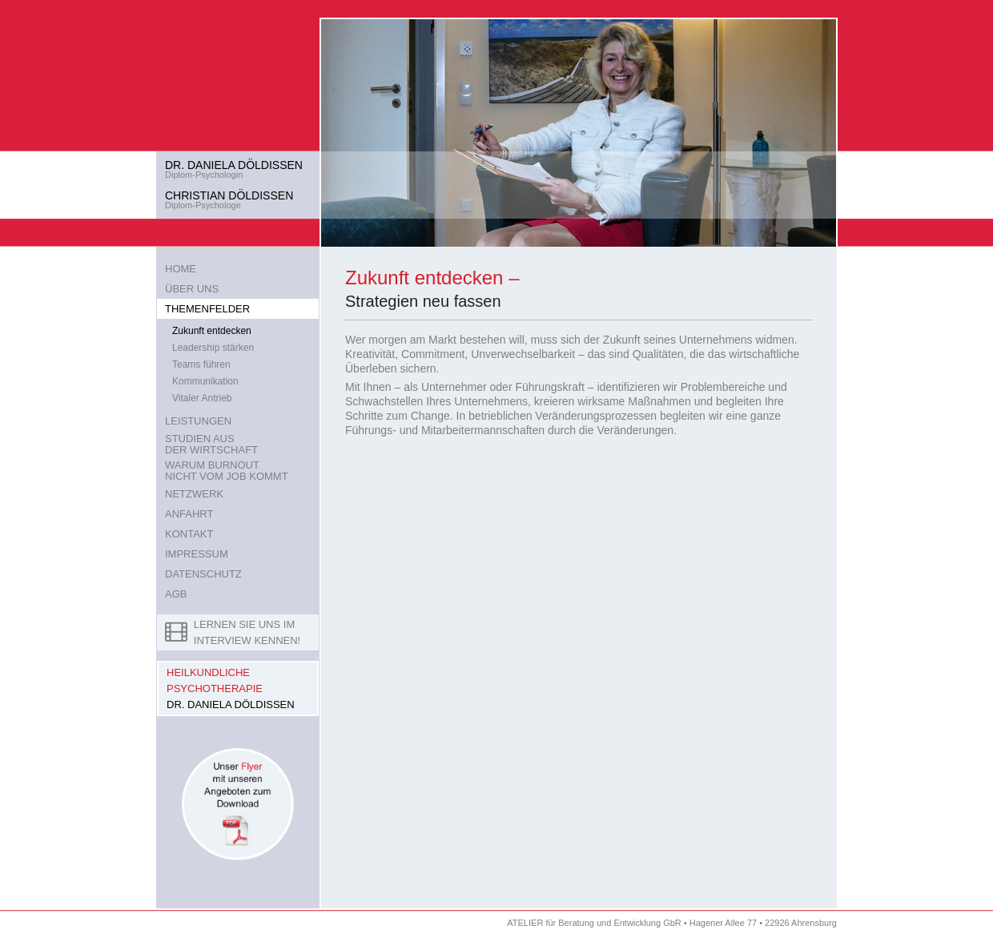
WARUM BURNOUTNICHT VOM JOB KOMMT (226, 470)
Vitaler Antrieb (202, 398)
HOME (180, 269)
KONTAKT (189, 534)
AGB (176, 594)
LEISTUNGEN (198, 421)
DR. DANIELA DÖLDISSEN (234, 165)
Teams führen (201, 364)
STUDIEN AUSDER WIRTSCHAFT (211, 444)
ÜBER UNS (192, 289)
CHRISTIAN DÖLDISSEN (229, 195)
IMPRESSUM (196, 554)
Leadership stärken (213, 347)
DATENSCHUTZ (203, 574)
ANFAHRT (189, 514)
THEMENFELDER (207, 309)
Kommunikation (205, 381)
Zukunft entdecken (211, 330)
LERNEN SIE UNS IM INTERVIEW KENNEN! (232, 632)
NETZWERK (194, 494)
